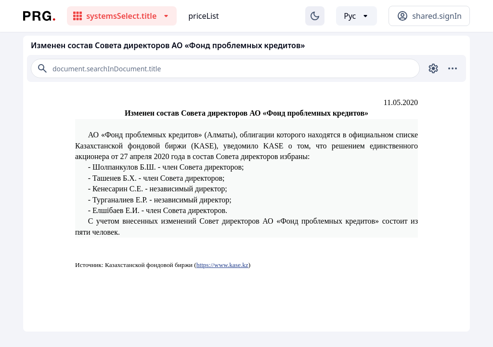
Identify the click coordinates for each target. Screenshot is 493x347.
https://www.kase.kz (222, 264)
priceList (203, 16)
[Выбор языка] (356, 16)
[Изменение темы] (314, 16)
